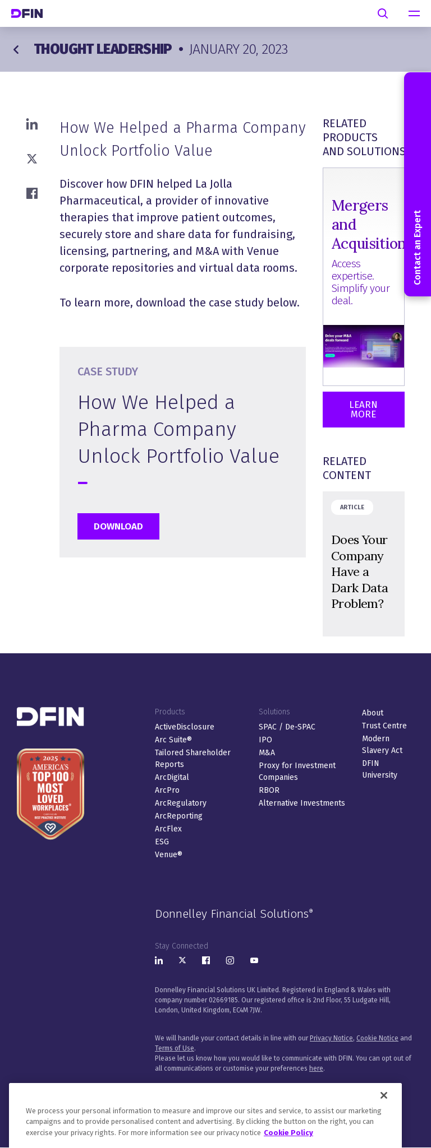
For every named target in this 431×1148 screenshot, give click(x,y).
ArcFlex (168, 829)
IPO (265, 740)
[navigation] (414, 13)
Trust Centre (384, 726)
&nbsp (364, 563)
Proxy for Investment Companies (297, 771)
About (372, 713)
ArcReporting (179, 816)
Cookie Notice (377, 1038)
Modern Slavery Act (382, 744)
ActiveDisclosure (184, 727)
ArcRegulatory (181, 803)
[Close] (384, 1121)
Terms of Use (174, 1048)
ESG (162, 842)
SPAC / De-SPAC (287, 727)
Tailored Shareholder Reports (193, 758)
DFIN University (379, 769)
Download (118, 526)
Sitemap (307, 1089)
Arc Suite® (173, 740)
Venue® (168, 854)
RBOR (269, 790)
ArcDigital (172, 777)
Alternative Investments (302, 803)
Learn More (363, 409)
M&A (267, 752)
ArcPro (167, 790)
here (316, 1068)
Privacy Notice (331, 1038)
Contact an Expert (417, 184)
